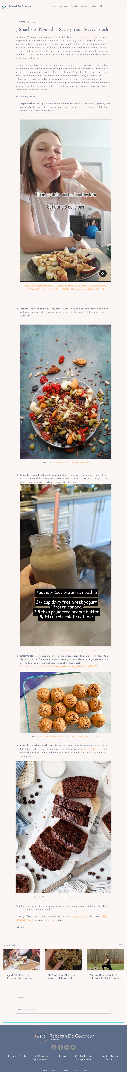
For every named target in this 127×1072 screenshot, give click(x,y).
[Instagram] (54, 1047)
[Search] (101, 6)
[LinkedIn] (66, 1047)
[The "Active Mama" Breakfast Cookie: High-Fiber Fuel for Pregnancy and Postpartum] (63, 959)
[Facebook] (60, 1047)
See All (121, 944)
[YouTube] (73, 1047)
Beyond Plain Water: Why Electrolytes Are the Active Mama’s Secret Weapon (18, 976)
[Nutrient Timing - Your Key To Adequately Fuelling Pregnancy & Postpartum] (105, 959)
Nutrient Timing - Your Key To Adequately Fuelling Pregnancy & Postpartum (104, 976)
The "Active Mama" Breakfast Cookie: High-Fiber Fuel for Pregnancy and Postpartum (61, 976)
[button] (63, 6)
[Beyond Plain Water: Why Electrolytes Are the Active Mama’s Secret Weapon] (21, 959)
